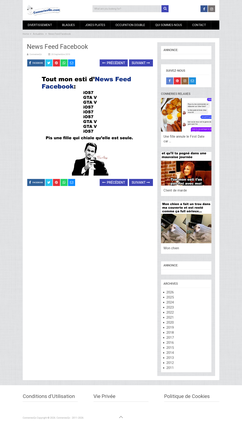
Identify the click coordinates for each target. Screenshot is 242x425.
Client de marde (175, 190)
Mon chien (171, 248)
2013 (170, 358)
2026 (170, 292)
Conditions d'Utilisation (49, 396)
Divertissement (40, 25)
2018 (170, 332)
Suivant (141, 63)
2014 (170, 353)
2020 (170, 322)
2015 (170, 348)
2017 (170, 338)
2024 (170, 302)
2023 (170, 307)
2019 (170, 327)
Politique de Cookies (187, 396)
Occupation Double (130, 25)
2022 (170, 312)
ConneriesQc (35, 54)
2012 (170, 363)
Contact (199, 25)
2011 (170, 368)
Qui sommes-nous (168, 25)
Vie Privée (104, 396)
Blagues (68, 25)
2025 (170, 297)
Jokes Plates (95, 25)
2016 (170, 343)
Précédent (113, 63)
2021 (170, 317)
